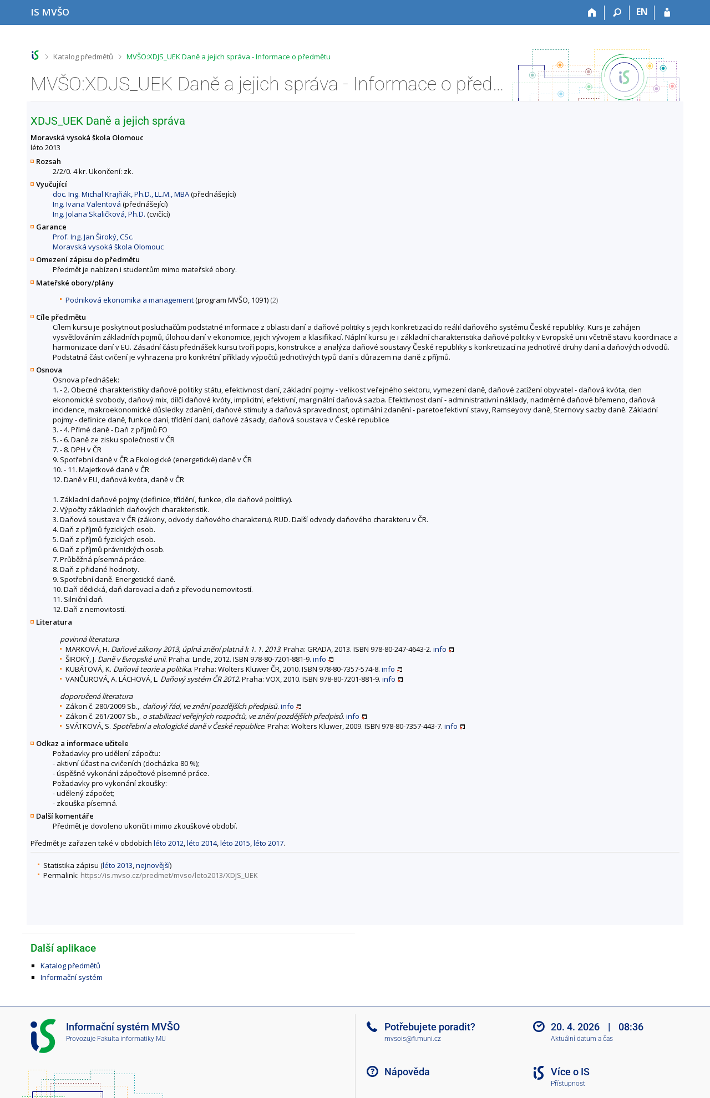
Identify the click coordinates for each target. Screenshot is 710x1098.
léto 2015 (235, 843)
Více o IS (570, 1071)
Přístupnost (568, 1083)
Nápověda (407, 1071)
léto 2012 (169, 843)
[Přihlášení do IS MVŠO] (667, 13)
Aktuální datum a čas (582, 1039)
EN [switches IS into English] (642, 12)
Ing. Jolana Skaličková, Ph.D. (99, 214)
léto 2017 (268, 843)
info (440, 649)
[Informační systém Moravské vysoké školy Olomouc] (50, 12)
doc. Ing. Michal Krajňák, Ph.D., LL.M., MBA (121, 194)
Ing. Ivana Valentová (87, 204)
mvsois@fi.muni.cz (412, 1039)
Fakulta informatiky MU (131, 1039)
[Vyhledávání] (617, 13)
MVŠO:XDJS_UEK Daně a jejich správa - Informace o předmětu (228, 57)
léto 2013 (118, 865)
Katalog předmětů (83, 57)
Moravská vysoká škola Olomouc (108, 247)
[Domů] (592, 13)
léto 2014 (202, 843)
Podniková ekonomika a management (129, 300)
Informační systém (71, 977)
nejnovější (153, 865)
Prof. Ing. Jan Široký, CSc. (93, 237)
